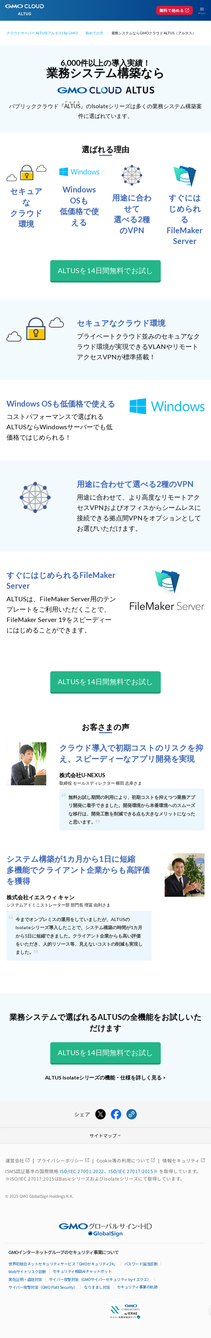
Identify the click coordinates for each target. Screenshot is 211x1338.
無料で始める (174, 10)
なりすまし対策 (97, 1287)
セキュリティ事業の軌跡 (137, 1286)
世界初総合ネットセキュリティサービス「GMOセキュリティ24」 (62, 1263)
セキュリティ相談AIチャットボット (82, 1271)
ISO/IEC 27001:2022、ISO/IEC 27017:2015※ (109, 1171)
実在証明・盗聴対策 (25, 1279)
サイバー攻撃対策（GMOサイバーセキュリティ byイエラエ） (100, 1279)
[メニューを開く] (199, 10)
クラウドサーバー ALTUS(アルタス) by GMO (41, 33)
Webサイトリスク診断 (27, 1271)
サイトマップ (105, 1135)
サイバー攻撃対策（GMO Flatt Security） (42, 1287)
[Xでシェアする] (100, 1114)
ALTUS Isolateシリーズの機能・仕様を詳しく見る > (105, 1077)
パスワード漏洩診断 (141, 1263)
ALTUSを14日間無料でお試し (105, 270)
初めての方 (94, 33)
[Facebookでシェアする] (116, 1114)
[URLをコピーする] (131, 1114)
